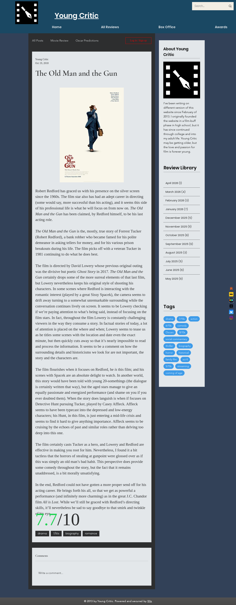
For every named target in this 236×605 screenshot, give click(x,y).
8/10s (182, 332)
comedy (182, 325)
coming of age (174, 373)
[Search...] (207, 6)
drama (42, 533)
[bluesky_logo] (231, 312)
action (194, 318)
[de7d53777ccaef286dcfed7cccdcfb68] (231, 300)
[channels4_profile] (231, 294)
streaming (183, 366)
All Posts (37, 40)
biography (72, 533)
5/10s (169, 366)
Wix (149, 601)
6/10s (169, 325)
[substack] (231, 288)
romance (91, 533)
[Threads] (231, 306)
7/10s (56, 533)
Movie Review (59, 40)
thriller (169, 345)
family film (171, 359)
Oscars (170, 332)
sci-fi (185, 359)
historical (184, 352)
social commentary (176, 339)
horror (169, 352)
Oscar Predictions (87, 40)
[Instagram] (231, 317)
